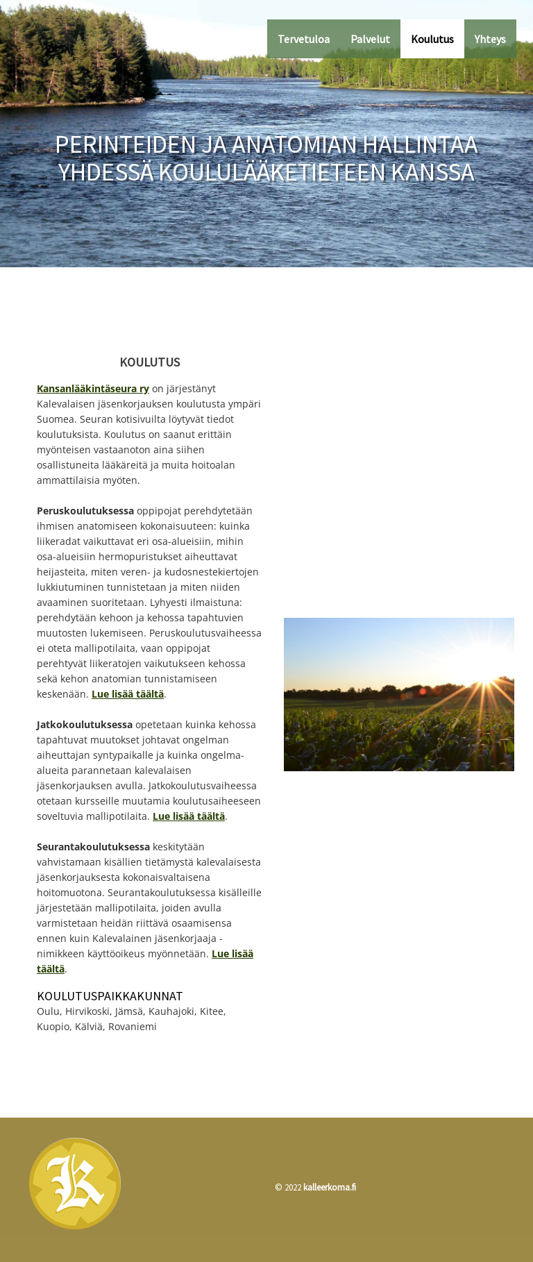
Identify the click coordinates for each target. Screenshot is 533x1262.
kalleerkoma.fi (329, 1187)
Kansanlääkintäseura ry (93, 388)
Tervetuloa (304, 39)
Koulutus (432, 39)
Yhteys (490, 39)
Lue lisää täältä (128, 693)
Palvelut (370, 39)
